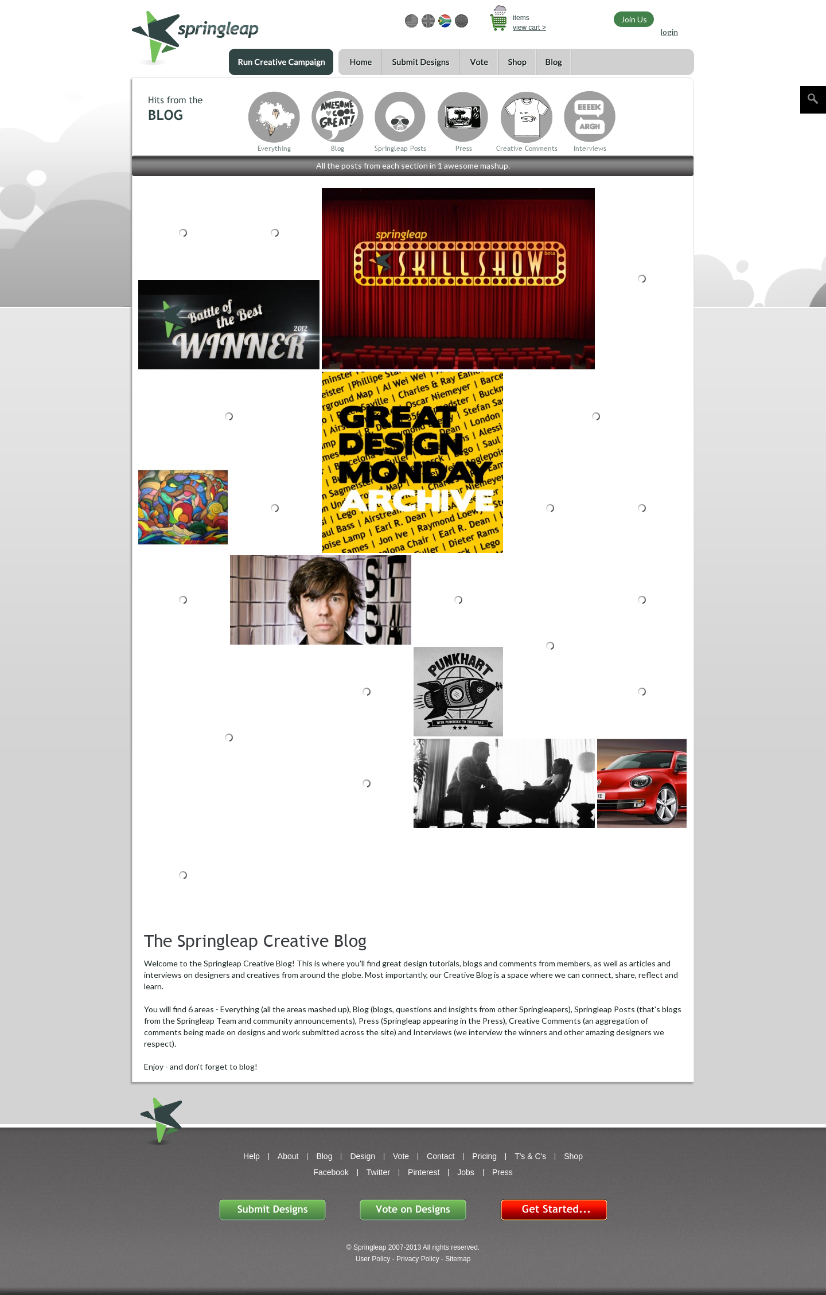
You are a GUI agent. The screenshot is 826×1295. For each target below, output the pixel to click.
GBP (428, 21)
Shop (517, 62)
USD (411, 21)
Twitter (378, 1172)
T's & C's (530, 1156)
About (288, 1156)
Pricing (484, 1156)
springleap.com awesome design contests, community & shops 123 (229, 32)
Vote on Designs (413, 1209)
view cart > (529, 28)
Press (463, 148)
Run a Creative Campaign (281, 62)
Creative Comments (527, 148)
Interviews (590, 148)
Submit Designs (420, 62)
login (669, 32)
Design (362, 1156)
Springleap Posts (400, 148)
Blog (553, 62)
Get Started (553, 1209)
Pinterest (423, 1172)
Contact (440, 1156)
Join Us (634, 19)
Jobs (465, 1172)
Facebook (330, 1172)
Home (359, 62)
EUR (461, 21)
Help (251, 1156)
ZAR (444, 21)
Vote (478, 62)
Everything (274, 148)
